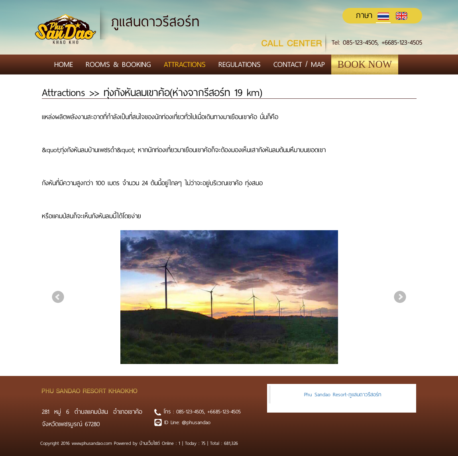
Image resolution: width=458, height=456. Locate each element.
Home (63, 64)
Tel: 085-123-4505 (354, 42)
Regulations (239, 64)
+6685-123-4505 (401, 42)
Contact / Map (299, 64)
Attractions (185, 64)
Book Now (365, 64)
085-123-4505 (190, 411)
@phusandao (196, 422)
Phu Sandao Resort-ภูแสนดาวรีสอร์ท (342, 394)
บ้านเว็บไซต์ (151, 443)
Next (400, 297)
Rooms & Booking (118, 64)
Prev (58, 297)
